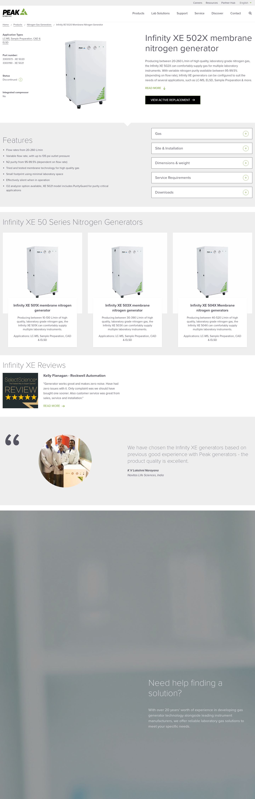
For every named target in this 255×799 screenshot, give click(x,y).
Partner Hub (228, 2)
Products (138, 13)
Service (200, 13)
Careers (197, 2)
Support (182, 13)
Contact (235, 13)
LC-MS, (6, 38)
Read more (51, 405)
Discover (217, 13)
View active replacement (170, 100)
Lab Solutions (160, 13)
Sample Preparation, (22, 38)
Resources (212, 2)
